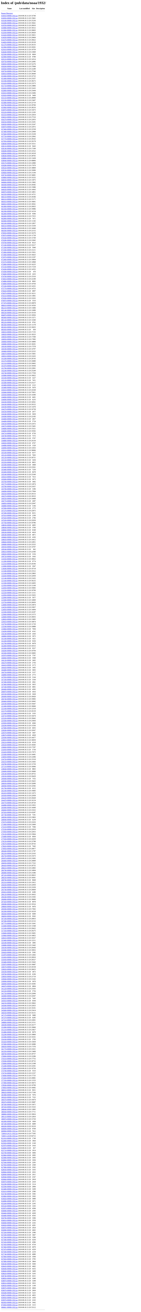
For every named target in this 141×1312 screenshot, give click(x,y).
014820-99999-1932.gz (9, 42)
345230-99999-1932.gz (9, 1008)
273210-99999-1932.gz (9, 827)
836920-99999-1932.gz (9, 1225)
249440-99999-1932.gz (9, 779)
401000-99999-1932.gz (9, 1121)
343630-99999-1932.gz (9, 998)
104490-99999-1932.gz (9, 421)
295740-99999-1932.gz (9, 890)
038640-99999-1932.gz (9, 156)
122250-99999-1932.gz (9, 590)
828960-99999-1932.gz (9, 1172)
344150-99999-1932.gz (9, 1003)
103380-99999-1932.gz (9, 383)
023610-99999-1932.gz (9, 49)
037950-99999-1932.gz (9, 141)
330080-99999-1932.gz (9, 945)
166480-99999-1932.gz (9, 670)
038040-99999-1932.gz (9, 144)
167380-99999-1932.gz (9, 682)
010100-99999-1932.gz (9, 21)
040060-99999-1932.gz (9, 182)
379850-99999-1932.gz (9, 1088)
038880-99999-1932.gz (9, 158)
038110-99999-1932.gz (9, 146)
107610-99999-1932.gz (9, 515)
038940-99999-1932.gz (9, 161)
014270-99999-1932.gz (9, 40)
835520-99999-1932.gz (9, 1206)
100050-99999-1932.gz (9, 339)
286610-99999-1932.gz (9, 868)
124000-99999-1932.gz (9, 605)
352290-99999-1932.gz (9, 1034)
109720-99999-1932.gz (9, 556)
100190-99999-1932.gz (9, 349)
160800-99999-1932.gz (9, 636)
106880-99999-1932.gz (9, 506)
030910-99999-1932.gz (9, 74)
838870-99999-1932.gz (9, 1281)
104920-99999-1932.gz (9, 443)
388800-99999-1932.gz (9, 1114)
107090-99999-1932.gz (9, 508)
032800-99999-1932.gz (9, 91)
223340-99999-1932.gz (9, 713)
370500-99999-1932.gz (9, 1061)
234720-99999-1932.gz (9, 759)
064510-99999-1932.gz (9, 226)
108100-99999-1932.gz (9, 532)
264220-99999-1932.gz (9, 798)
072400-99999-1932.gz (9, 260)
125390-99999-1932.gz (9, 612)
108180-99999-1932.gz (9, 535)
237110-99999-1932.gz (9, 766)
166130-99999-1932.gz (9, 660)
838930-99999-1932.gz (9, 1286)
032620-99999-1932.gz (9, 88)
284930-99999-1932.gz (9, 863)
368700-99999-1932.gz (9, 1054)
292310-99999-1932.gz (9, 882)
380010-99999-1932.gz (9, 1090)
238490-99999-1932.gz (9, 771)
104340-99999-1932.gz (9, 414)
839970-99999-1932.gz (9, 1300)
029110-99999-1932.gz (9, 59)
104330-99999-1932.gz (9, 412)
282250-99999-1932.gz (9, 853)
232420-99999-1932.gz (9, 752)
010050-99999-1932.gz (9, 18)
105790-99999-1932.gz (9, 489)
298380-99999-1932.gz (9, 904)
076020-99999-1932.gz (9, 291)
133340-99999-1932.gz (9, 626)
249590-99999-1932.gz (9, 781)
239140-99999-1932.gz (9, 774)
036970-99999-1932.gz (9, 127)
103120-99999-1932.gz (9, 380)
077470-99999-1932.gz (9, 303)
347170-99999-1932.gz (9, 1015)
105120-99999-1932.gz (9, 455)
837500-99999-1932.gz (9, 1252)
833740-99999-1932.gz (9, 1194)
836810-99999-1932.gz (9, 1220)
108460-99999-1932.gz (9, 537)
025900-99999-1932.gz (9, 57)
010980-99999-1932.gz (9, 28)
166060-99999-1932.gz (9, 658)
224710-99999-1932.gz (9, 716)
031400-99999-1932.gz (9, 78)
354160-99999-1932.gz (9, 1039)
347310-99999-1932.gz (9, 1020)
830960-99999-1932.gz (9, 1179)
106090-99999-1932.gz (9, 491)
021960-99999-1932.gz (9, 47)
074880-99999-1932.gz (9, 281)
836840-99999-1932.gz (9, 1223)
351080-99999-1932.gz (9, 1027)
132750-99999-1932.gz (9, 624)
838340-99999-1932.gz (9, 1264)
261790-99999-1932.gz (9, 788)
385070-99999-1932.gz (9, 1102)
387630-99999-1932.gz (9, 1107)
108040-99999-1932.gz (9, 527)
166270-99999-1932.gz (9, 663)
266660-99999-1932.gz (9, 810)
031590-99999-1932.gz (9, 81)
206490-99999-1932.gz (9, 696)
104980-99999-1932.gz (9, 445)
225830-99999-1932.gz (9, 723)
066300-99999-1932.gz (9, 231)
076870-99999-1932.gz (9, 301)
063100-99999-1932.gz (9, 223)
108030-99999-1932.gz (9, 525)
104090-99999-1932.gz (9, 400)
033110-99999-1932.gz (9, 98)
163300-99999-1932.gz (9, 648)
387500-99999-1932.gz (9, 1104)
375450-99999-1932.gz (9, 1078)
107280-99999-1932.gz (9, 513)
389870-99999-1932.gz (9, 1119)
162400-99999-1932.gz (9, 646)
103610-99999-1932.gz (9, 390)
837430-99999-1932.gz (9, 1242)
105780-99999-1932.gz (9, 486)
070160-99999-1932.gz (9, 238)
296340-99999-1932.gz (9, 897)
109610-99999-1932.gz (9, 552)
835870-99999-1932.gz (9, 1208)
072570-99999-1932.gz (9, 262)
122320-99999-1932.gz (9, 593)
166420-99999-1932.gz (9, 668)
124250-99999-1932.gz (9, 607)
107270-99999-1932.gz (9, 511)
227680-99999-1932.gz (9, 728)
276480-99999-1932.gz (9, 837)
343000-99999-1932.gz (9, 996)
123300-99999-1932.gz (9, 600)
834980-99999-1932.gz (9, 1201)
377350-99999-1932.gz (9, 1080)
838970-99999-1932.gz (9, 1288)
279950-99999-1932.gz (9, 849)
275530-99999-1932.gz (9, 829)
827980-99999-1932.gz (9, 1167)
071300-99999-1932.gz (9, 247)
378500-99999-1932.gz (9, 1085)
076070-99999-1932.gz (9, 293)
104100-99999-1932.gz (9, 402)
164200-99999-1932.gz (9, 651)
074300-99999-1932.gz (9, 272)
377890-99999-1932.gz (9, 1083)
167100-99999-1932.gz (9, 680)
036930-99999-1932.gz (9, 124)
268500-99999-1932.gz (9, 817)
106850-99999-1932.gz (9, 503)
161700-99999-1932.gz (9, 643)
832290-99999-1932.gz (9, 1184)
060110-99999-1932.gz (9, 197)
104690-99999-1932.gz (9, 431)
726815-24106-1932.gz (9, 1136)
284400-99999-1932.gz (9, 861)
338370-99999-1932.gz (9, 967)
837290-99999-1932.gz (9, 1235)
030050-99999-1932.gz (9, 64)
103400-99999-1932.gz (9, 385)
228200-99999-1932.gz (9, 730)
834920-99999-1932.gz (9, 1199)
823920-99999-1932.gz (9, 1143)
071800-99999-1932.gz (9, 252)
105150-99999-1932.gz (9, 460)
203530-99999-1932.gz (9, 694)
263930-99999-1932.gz (9, 795)
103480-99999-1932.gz (9, 387)
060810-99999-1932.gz (9, 204)
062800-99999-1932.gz (9, 218)
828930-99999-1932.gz (9, 1170)
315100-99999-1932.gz (9, 928)
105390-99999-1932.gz (9, 465)
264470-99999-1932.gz (9, 800)
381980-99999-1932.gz (9, 1095)
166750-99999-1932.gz (9, 672)
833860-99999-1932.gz (9, 1196)
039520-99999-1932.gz (9, 168)
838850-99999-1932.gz (9, 1278)
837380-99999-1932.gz (9, 1240)
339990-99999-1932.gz (9, 981)
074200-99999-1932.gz (9, 269)
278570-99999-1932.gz (9, 844)
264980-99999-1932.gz (9, 805)
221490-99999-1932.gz (9, 706)
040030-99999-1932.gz (9, 180)
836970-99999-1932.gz (9, 1228)
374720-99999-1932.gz (9, 1073)
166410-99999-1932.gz (9, 665)
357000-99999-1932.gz (9, 1044)
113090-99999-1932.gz (9, 566)
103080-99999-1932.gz (9, 375)
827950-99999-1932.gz (9, 1165)
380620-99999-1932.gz (9, 1092)
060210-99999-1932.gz (9, 199)
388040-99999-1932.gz (9, 1109)
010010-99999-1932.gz (9, 16)
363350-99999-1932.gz (9, 1051)
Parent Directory (7, 13)
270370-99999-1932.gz (9, 822)
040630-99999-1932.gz (9, 190)
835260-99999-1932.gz (9, 1203)
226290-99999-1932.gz (9, 725)
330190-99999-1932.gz (9, 948)
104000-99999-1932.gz (9, 397)
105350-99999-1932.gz (9, 462)
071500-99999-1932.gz (9, 250)
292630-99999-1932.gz (9, 885)
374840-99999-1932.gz (9, 1076)
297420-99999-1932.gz (9, 902)
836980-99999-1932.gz (9, 1230)
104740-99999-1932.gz (9, 436)
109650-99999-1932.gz (9, 554)
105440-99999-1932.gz (9, 467)
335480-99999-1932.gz (9, 962)
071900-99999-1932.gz (9, 255)
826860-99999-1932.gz (9, 1160)
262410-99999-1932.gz (9, 793)
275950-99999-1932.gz (9, 832)
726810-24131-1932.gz (9, 1133)
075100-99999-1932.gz (9, 286)
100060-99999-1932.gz (9, 342)
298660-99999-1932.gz (9, 907)
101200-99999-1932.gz (9, 358)
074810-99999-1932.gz (9, 279)
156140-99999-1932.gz (9, 634)
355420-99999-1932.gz (9, 1042)
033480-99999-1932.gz (9, 103)
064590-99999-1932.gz (9, 228)
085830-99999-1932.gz (9, 330)
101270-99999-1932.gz (9, 361)
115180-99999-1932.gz (9, 571)
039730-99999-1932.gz (9, 175)
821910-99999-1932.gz (9, 1138)
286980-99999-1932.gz (9, 873)
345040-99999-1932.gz (9, 1005)
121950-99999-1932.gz (9, 585)
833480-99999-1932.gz (9, 1189)
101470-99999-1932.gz (9, 366)
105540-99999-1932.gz (9, 474)
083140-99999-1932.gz (9, 310)
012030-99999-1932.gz (9, 33)
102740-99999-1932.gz (9, 373)
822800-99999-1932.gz (9, 1141)
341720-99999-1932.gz (9, 993)
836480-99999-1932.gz (9, 1216)
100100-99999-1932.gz (9, 346)
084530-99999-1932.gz (9, 313)
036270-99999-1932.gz (9, 119)
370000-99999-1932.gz (9, 1056)
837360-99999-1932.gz (9, 1237)
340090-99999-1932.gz (9, 984)
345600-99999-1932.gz (9, 1010)
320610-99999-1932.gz (9, 938)
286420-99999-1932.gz (9, 865)
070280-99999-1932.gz (9, 240)
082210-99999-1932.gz (9, 308)
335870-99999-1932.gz (9, 964)
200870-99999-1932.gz (9, 692)
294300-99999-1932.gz (9, 887)
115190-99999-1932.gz (9, 573)
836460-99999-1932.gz (9, 1213)
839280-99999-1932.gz (9, 1293)
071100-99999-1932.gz (9, 245)
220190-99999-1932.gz (9, 704)
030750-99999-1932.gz (9, 71)
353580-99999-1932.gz (9, 1037)
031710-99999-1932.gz (9, 86)
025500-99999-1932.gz (9, 54)
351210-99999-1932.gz (9, 1030)
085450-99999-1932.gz (9, 327)
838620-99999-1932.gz (9, 1273)
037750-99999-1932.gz (9, 136)
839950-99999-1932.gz (9, 1298)
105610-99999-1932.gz (9, 477)
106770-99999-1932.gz (9, 501)
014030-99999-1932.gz (9, 37)
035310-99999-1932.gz (9, 115)
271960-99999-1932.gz (9, 824)
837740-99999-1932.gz (9, 1254)
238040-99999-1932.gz (9, 769)
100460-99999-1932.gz (9, 351)
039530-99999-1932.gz (9, 170)
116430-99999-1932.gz (9, 576)
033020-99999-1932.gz (9, 95)
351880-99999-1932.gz (9, 1032)
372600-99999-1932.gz (9, 1068)
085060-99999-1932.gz (9, 317)
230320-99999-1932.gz (9, 745)
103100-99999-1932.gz (9, 378)
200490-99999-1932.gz (9, 689)
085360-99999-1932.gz (9, 325)
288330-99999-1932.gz (9, 878)
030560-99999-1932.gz (9, 69)
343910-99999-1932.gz (9, 1001)
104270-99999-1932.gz (9, 409)
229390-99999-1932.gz (9, 738)
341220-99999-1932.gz (9, 989)
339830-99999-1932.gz (9, 977)
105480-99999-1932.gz (9, 470)
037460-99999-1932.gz (9, 129)
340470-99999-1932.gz (9, 986)
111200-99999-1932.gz (9, 561)
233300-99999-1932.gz (9, 754)
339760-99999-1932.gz (9, 974)
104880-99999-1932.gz (9, 441)
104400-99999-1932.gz (9, 419)
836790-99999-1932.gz (9, 1218)
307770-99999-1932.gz (9, 923)
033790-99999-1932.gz (9, 105)
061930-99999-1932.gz (9, 209)
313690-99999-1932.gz (9, 926)
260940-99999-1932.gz (9, 786)
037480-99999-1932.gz (9, 132)
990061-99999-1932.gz (9, 1307)
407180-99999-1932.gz (9, 1124)
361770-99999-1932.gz (9, 1049)
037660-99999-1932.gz (9, 134)
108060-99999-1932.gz (9, 530)
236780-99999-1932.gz (9, 764)
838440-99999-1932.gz (9, 1269)
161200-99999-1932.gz (9, 641)
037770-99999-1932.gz (9, 139)
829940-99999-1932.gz (9, 1177)
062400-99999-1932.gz (9, 214)
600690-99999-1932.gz (9, 1129)
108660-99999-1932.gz (9, 542)
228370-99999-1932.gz (9, 733)
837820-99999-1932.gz (9, 1259)
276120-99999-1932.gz (9, 834)
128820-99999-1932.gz (9, 619)
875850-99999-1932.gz (9, 1305)
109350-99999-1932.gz (9, 547)
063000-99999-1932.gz (9, 221)
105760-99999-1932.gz (9, 482)
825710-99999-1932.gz (9, 1150)
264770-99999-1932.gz (9, 803)
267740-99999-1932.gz (9, 815)
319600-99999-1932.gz (9, 933)
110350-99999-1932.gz (9, 559)
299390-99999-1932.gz (9, 909)
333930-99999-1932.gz (9, 960)
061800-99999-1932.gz (9, 206)
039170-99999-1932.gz (9, 163)
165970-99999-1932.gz (9, 655)
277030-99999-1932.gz (9, 839)
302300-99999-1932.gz (9, 911)
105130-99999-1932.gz (9, 457)
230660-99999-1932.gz (9, 747)
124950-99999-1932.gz (9, 610)
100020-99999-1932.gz (9, 334)
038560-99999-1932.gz (9, 153)
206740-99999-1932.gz (9, 699)
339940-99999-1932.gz (9, 979)
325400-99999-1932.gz (9, 940)
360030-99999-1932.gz (9, 1047)
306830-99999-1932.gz (9, 916)
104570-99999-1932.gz (9, 426)
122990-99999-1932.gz (9, 597)
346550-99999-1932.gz (9, 1013)
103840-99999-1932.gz (9, 392)
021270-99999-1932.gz (9, 45)
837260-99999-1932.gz (9, 1232)
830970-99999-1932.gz (9, 1182)
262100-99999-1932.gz (9, 791)
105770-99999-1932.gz (9, 484)
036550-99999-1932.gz (9, 122)
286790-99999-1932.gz (9, 870)
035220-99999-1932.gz (9, 112)
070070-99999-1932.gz (9, 235)
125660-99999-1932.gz (9, 614)
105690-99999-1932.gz (9, 479)
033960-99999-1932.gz (9, 107)
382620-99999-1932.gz (9, 1097)
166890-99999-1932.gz (9, 675)
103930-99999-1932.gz (9, 395)
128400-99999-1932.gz (9, 617)
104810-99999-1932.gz (9, 438)
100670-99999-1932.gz (9, 354)
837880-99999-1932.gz (9, 1261)
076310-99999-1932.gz (9, 296)
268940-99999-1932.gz (9, 820)
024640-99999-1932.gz (9, 52)
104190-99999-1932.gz (9, 407)
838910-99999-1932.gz (9, 1283)
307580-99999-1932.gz (9, 921)
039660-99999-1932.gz (9, 173)
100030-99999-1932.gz (9, 337)
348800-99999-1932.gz (9, 1022)
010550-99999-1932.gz (9, 25)
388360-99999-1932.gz (9, 1112)
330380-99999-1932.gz (9, 950)
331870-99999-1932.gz (9, 955)
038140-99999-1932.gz (9, 148)
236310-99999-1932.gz (9, 762)
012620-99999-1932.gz (9, 35)
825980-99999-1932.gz (9, 1158)
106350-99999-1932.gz (9, 494)
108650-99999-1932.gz (9, 540)
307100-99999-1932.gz (9, 919)
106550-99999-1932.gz (9, 499)
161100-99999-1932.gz (9, 639)
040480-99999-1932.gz (9, 187)
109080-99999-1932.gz (9, 544)
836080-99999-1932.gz (9, 1211)
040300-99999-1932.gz (9, 185)
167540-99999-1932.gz (9, 687)
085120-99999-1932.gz (9, 320)
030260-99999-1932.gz (9, 66)
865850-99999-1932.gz (9, 1302)
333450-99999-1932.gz (9, 957)
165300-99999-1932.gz (9, 653)
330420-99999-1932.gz (9, 952)
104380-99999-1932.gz (9, 416)
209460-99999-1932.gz (9, 701)
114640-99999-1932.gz (9, 569)
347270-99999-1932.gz (9, 1018)
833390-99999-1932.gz (9, 1187)
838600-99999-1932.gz (9, 1271)
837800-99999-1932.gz (9, 1257)
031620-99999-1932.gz (9, 83)
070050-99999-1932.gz (9, 233)
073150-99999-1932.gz (9, 267)
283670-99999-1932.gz (9, 858)
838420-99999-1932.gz (9, 1266)
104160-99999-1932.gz (9, 404)
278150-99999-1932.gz (9, 841)
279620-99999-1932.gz (9, 846)
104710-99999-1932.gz (9, 433)
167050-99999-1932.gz (9, 677)
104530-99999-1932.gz (9, 424)
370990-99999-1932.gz (9, 1063)
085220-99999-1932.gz (9, 322)
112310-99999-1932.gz (9, 564)
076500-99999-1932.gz (9, 298)
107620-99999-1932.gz (9, 518)
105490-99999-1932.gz (9, 472)
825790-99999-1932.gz (9, 1153)
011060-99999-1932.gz (9, 30)
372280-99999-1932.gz (9, 1066)
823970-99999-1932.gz (9, 1146)
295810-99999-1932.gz (9, 892)
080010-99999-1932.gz (9, 305)
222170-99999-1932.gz (9, 711)
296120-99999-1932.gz (9, 894)
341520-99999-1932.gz (9, 991)
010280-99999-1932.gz (9, 23)
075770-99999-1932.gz (9, 288)
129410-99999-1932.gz (9, 622)
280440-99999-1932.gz (9, 851)
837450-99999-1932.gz (9, 1245)
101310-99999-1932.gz (9, 363)
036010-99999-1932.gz (9, 117)
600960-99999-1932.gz (9, 1131)
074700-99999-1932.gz (9, 276)
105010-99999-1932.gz (9, 450)
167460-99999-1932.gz (9, 684)
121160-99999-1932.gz (9, 581)
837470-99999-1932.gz (9, 1249)
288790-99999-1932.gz (9, 880)
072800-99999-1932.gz (9, 264)
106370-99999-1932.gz (9, 496)
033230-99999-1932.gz (9, 100)
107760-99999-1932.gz (9, 523)
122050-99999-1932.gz (9, 588)
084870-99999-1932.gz (9, 315)
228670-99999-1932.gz (9, 735)
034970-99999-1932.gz (9, 110)
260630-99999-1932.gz (9, 783)
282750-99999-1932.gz (9, 856)
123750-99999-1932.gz (9, 602)
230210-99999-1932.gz (9, 742)
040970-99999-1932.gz (9, 192)
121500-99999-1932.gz (9, 583)
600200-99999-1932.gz (9, 1126)
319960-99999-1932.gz (9, 935)
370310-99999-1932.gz (9, 1059)
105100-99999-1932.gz (9, 453)
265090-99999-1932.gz (9, 808)
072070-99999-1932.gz (9, 257)
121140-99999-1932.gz (9, 578)
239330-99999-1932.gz (9, 776)
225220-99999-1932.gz (9, 718)
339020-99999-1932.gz (9, 969)
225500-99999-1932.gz (9, 721)
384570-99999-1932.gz (9, 1100)
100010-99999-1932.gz (9, 332)
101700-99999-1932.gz (9, 368)
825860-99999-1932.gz (9, 1155)
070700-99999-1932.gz (9, 243)
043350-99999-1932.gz (9, 194)
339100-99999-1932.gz (9, 972)
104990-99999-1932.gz (9, 448)
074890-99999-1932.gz (9, 284)
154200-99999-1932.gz (9, 631)
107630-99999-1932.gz (9, 520)
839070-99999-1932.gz (9, 1290)
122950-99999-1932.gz (9, 595)
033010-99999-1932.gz (9, 93)
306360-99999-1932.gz (9, 914)
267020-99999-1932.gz (9, 812)
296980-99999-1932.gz (9, 899)
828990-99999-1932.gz (9, 1174)
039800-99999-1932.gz (9, 177)
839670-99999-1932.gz (9, 1295)
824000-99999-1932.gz (9, 1148)
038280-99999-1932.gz (9, 151)
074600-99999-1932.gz (9, 274)
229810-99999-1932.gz (9, 740)
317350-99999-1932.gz (9, 931)
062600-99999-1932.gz (9, 216)
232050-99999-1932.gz (9, 750)
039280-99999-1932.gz (9, 165)
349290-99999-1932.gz (9, 1025)
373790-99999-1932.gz (9, 1071)
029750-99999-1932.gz (9, 62)
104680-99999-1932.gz (9, 429)
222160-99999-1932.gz (9, 709)
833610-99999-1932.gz (9, 1191)
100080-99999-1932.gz (9, 344)
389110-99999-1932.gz (9, 1117)
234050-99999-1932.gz (9, 757)
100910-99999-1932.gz (9, 356)
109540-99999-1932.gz (9, 549)
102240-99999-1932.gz (9, 371)
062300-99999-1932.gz (9, 211)
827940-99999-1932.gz (9, 1162)
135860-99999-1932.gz (9, 629)
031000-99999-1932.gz (9, 76)
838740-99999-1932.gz (9, 1276)
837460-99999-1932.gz (9, 1247)
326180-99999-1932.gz (9, 943)
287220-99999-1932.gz (9, 875)
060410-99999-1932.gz (9, 202)
